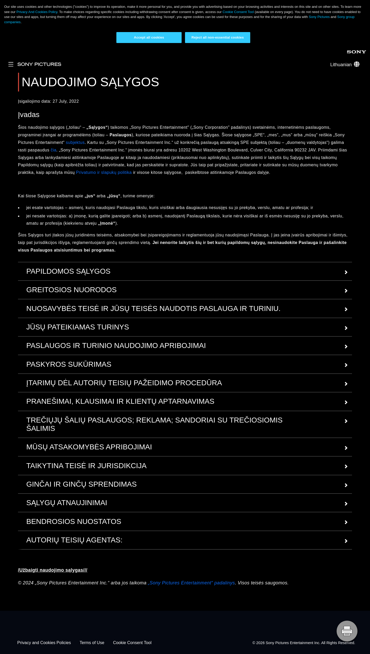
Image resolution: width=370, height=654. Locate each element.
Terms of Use (92, 643)
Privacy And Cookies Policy (36, 12)
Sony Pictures (319, 17)
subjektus (75, 142)
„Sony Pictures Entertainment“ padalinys (191, 582)
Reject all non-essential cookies (218, 37)
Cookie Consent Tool (238, 12)
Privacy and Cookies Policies (44, 643)
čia (53, 150)
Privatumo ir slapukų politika (104, 172)
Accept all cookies (149, 37)
